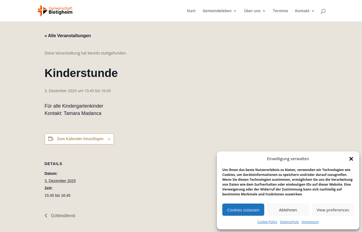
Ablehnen (288, 209)
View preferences (333, 209)
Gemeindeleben (217, 11)
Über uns (252, 11)
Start (191, 11)
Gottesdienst (62, 215)
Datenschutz (289, 222)
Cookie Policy (267, 222)
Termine (280, 11)
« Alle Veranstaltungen (68, 35)
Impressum (310, 222)
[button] (351, 159)
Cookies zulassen (243, 209)
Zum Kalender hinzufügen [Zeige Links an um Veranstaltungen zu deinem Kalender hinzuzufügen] (80, 139)
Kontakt (302, 11)
